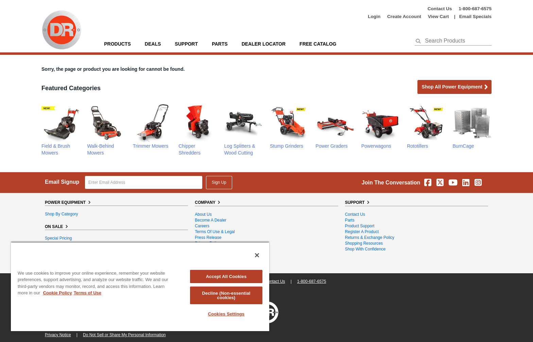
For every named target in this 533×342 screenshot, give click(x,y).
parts (219, 44)
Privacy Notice (58, 334)
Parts (350, 220)
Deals (153, 44)
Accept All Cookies (226, 276)
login (374, 16)
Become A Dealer (210, 220)
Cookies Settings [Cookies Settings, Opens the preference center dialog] (226, 313)
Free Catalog (317, 44)
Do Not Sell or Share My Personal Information (124, 334)
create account (404, 16)
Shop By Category (61, 214)
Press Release (208, 237)
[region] (140, 286)
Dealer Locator (264, 44)
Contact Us (440, 8)
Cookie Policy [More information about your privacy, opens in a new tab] (57, 292)
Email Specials (475, 16)
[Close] (257, 255)
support (186, 44)
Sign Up (219, 182)
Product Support (360, 226)
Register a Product (362, 231)
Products (117, 44)
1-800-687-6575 (475, 8)
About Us (203, 214)
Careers (202, 226)
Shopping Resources (364, 243)
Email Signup (62, 182)
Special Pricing (58, 238)
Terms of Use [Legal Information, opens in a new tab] (87, 292)
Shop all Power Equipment (455, 87)
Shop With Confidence (365, 249)
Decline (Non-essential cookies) (226, 295)
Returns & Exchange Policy (369, 237)
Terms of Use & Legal (215, 231)
